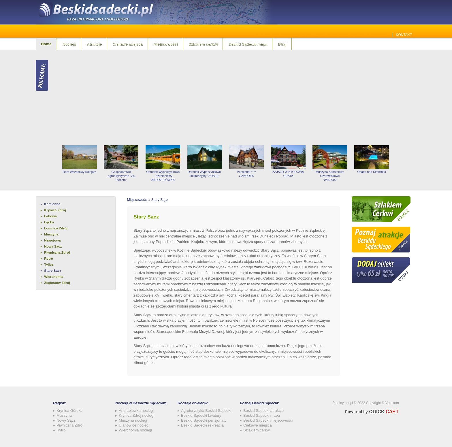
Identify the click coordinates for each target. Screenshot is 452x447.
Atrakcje (93, 44)
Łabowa (50, 216)
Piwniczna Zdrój (57, 252)
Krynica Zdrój (55, 210)
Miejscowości (165, 44)
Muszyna (51, 234)
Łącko (49, 222)
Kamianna (52, 204)
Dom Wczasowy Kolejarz (79, 171)
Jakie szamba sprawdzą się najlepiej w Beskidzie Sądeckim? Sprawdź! (322, 35)
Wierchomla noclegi (135, 430)
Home (46, 44)
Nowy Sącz (53, 246)
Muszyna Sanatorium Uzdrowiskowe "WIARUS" (330, 176)
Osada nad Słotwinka (371, 171)
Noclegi (69, 44)
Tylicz (48, 264)
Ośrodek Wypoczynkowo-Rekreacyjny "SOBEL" (204, 174)
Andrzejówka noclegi (136, 410)
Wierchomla (53, 276)
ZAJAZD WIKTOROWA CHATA (288, 174)
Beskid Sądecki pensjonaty (204, 420)
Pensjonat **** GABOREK (246, 174)
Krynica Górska (69, 410)
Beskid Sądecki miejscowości (268, 420)
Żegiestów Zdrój (57, 282)
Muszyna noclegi (133, 420)
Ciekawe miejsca (127, 44)
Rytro (48, 258)
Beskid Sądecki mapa (247, 44)
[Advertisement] (237, 97)
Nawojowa (52, 240)
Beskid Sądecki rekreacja (202, 425)
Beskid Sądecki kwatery (201, 415)
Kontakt (404, 35)
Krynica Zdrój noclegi (136, 415)
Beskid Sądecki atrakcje (263, 410)
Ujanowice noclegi (134, 425)
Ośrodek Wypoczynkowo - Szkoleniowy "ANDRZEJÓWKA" (163, 176)
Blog (282, 44)
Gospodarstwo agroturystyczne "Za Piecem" (121, 176)
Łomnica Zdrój (55, 228)
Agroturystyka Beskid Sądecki (206, 410)
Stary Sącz (52, 270)
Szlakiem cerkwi (202, 44)
